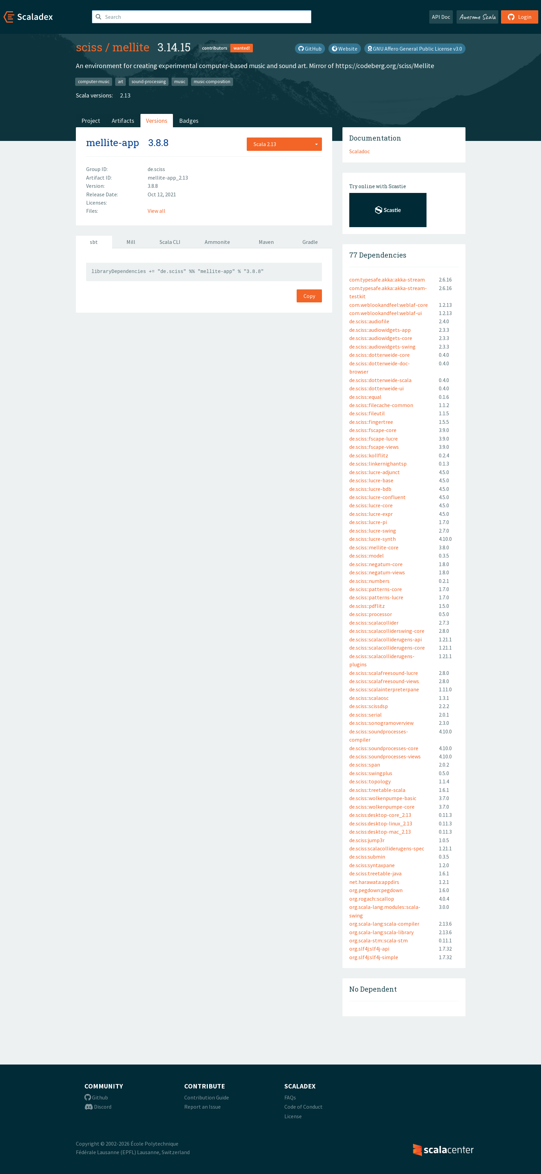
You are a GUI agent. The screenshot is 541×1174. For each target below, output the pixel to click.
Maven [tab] (266, 241)
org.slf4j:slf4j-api (369, 948)
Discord (97, 1106)
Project (90, 121)
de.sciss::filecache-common (381, 405)
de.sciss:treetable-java (375, 873)
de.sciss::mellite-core (373, 547)
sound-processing (149, 81)
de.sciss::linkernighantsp (378, 463)
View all (156, 210)
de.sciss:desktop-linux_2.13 (380, 823)
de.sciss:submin (367, 856)
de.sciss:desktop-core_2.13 (380, 814)
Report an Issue (202, 1106)
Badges (189, 121)
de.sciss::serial (365, 714)
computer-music (93, 81)
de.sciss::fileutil (367, 413)
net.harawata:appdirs (374, 881)
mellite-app (112, 142)
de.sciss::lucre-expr (371, 513)
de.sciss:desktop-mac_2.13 (380, 831)
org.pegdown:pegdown (376, 890)
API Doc (441, 16)
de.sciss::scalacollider (373, 622)
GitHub (310, 48)
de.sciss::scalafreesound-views (384, 681)
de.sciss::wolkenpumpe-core (382, 806)
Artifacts (123, 121)
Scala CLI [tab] (170, 241)
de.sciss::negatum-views (377, 572)
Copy (309, 295)
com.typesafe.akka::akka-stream (387, 279)
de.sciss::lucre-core (371, 505)
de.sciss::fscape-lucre (373, 438)
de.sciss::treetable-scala (377, 789)
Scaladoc (359, 151)
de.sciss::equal (365, 396)
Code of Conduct (303, 1106)
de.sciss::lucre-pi (368, 522)
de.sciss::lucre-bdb (370, 488)
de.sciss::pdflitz (367, 605)
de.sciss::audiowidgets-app (380, 329)
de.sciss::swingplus (370, 773)
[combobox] (284, 144)
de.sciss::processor (370, 614)
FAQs (290, 1097)
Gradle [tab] (310, 241)
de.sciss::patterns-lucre (376, 597)
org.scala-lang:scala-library (381, 932)
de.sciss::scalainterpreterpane (384, 689)
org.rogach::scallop (371, 898)
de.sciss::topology (370, 781)
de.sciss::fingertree (371, 421)
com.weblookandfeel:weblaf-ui (385, 313)
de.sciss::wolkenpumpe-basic (382, 798)
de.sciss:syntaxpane (372, 865)
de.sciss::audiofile (369, 321)
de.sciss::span (364, 764)
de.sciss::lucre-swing (372, 530)
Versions (156, 121)
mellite (130, 46)
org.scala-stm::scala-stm (378, 940)
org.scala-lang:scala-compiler (384, 923)
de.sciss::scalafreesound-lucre (383, 672)
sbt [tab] (94, 241)
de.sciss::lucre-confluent (377, 497)
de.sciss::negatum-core (376, 564)
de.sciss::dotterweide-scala (380, 380)
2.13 (125, 95)
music (179, 81)
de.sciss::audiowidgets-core (380, 338)
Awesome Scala (477, 16)
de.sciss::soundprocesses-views (385, 756)
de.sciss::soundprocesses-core (383, 748)
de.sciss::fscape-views (374, 446)
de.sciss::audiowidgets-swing (382, 346)
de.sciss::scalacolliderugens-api (385, 639)
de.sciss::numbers (369, 580)
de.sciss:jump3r (366, 840)
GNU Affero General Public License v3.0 (415, 48)
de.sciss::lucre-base (371, 480)
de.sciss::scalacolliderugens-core (387, 647)
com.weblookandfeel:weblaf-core (388, 304)
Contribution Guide (206, 1097)
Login (519, 16)
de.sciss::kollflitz (368, 455)
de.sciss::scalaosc (369, 697)
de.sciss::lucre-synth (372, 538)
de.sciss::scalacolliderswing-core (386, 630)
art (120, 81)
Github (96, 1097)
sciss (89, 46)
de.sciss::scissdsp (368, 706)
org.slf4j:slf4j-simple (373, 957)
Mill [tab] (130, 241)
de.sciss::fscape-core (372, 430)
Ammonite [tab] (217, 241)
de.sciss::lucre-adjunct (374, 472)
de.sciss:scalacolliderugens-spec (386, 848)
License (293, 1116)
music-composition (212, 81)
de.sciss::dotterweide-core (379, 354)
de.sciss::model (366, 555)
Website (344, 48)
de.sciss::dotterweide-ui (376, 388)
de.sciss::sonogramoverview (381, 722)
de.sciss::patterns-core (375, 589)
